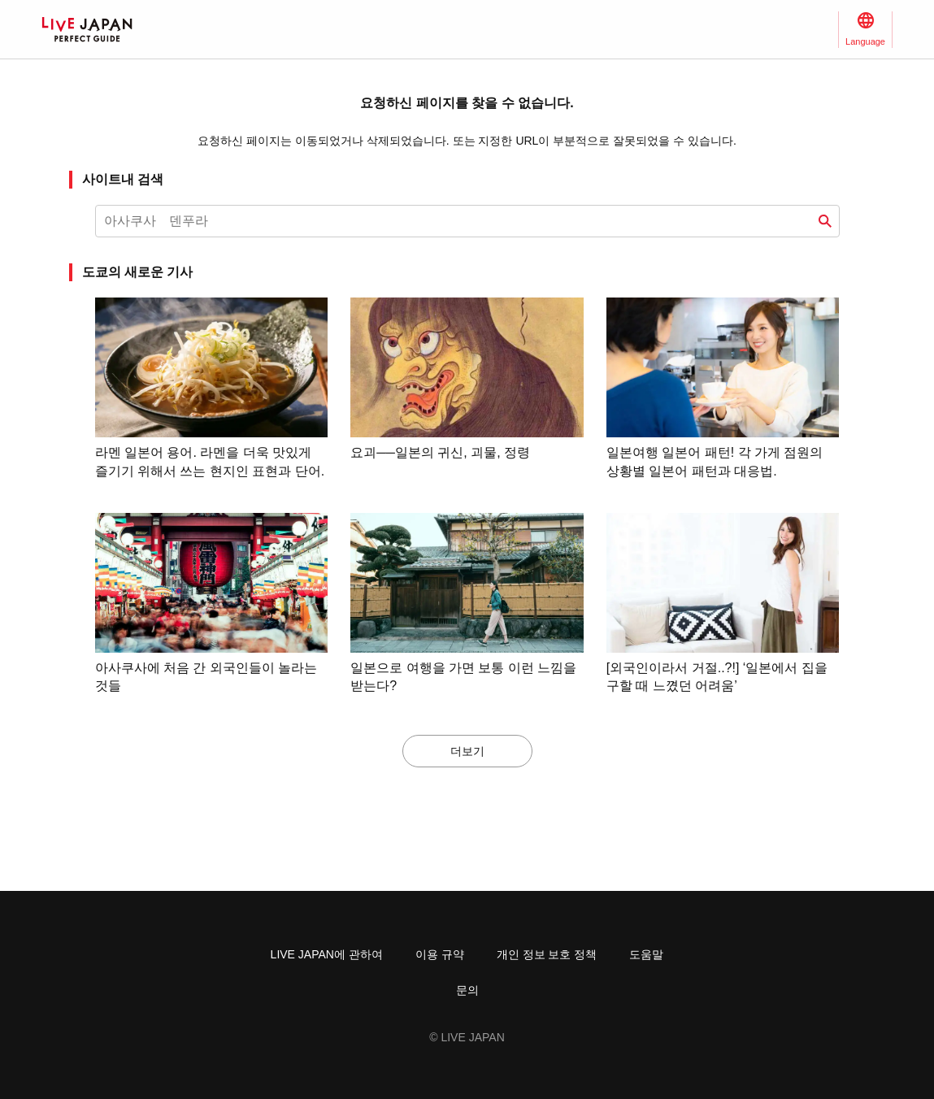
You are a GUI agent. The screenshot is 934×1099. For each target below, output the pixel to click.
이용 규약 (439, 954)
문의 (467, 990)
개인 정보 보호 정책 (547, 954)
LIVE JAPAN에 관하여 (327, 954)
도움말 (646, 954)
